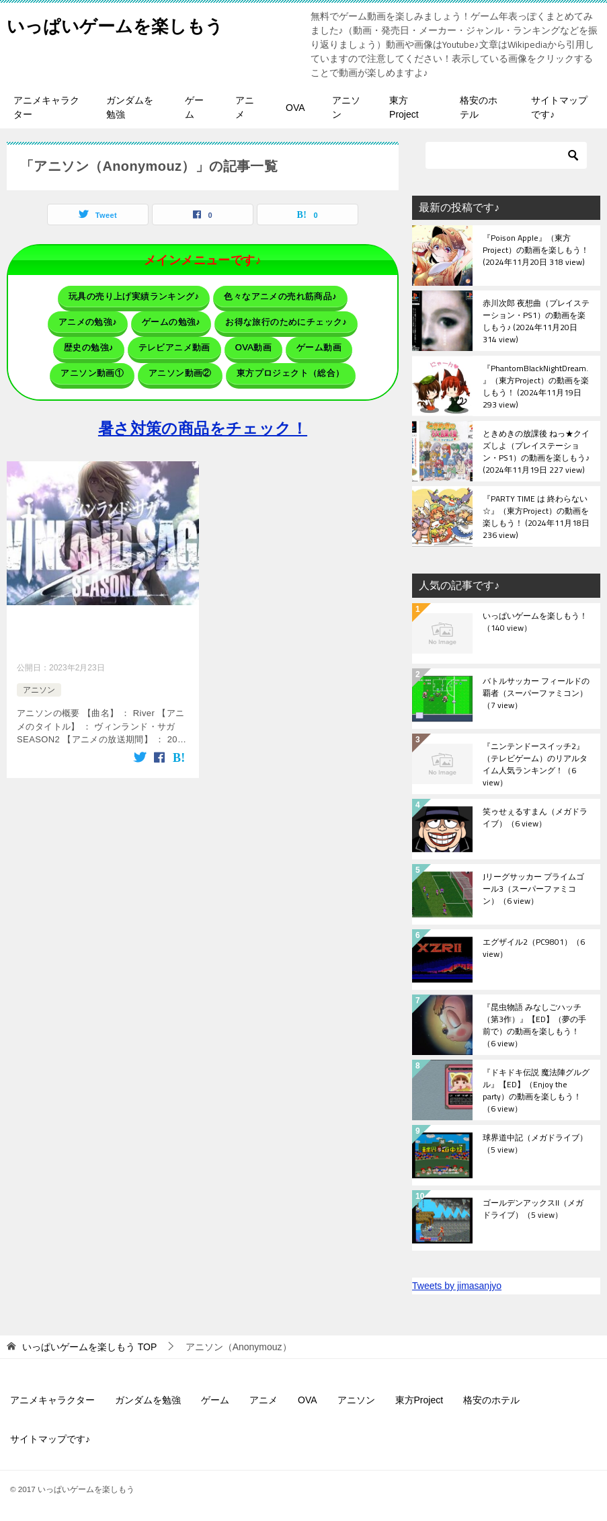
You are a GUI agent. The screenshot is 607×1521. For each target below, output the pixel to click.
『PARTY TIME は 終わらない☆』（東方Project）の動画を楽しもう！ (536, 516)
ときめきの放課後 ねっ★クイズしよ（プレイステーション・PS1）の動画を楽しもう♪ (536, 451)
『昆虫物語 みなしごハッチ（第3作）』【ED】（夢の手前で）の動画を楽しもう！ (534, 1024)
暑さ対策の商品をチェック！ (202, 413)
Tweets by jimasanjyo (456, 1285)
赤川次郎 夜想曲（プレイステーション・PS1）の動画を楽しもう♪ (536, 320)
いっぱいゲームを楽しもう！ (535, 622)
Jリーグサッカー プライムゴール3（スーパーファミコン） (533, 889)
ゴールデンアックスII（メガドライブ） (533, 1209)
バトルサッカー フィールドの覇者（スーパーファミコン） (536, 694)
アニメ (244, 107)
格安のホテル (478, 107)
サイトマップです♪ (559, 107)
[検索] (506, 155)
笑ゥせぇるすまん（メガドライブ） (535, 818)
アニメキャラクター (46, 107)
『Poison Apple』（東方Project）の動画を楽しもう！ (536, 251)
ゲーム (194, 107)
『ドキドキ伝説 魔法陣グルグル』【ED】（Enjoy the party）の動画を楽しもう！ (536, 1090)
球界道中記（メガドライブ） (535, 1144)
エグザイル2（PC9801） (534, 949)
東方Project (404, 107)
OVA (295, 107)
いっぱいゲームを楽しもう (131, 23)
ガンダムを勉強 (129, 107)
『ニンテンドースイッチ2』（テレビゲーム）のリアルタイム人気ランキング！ (535, 763)
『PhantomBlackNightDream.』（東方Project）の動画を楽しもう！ (536, 386)
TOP (89, 1346)
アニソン (346, 107)
